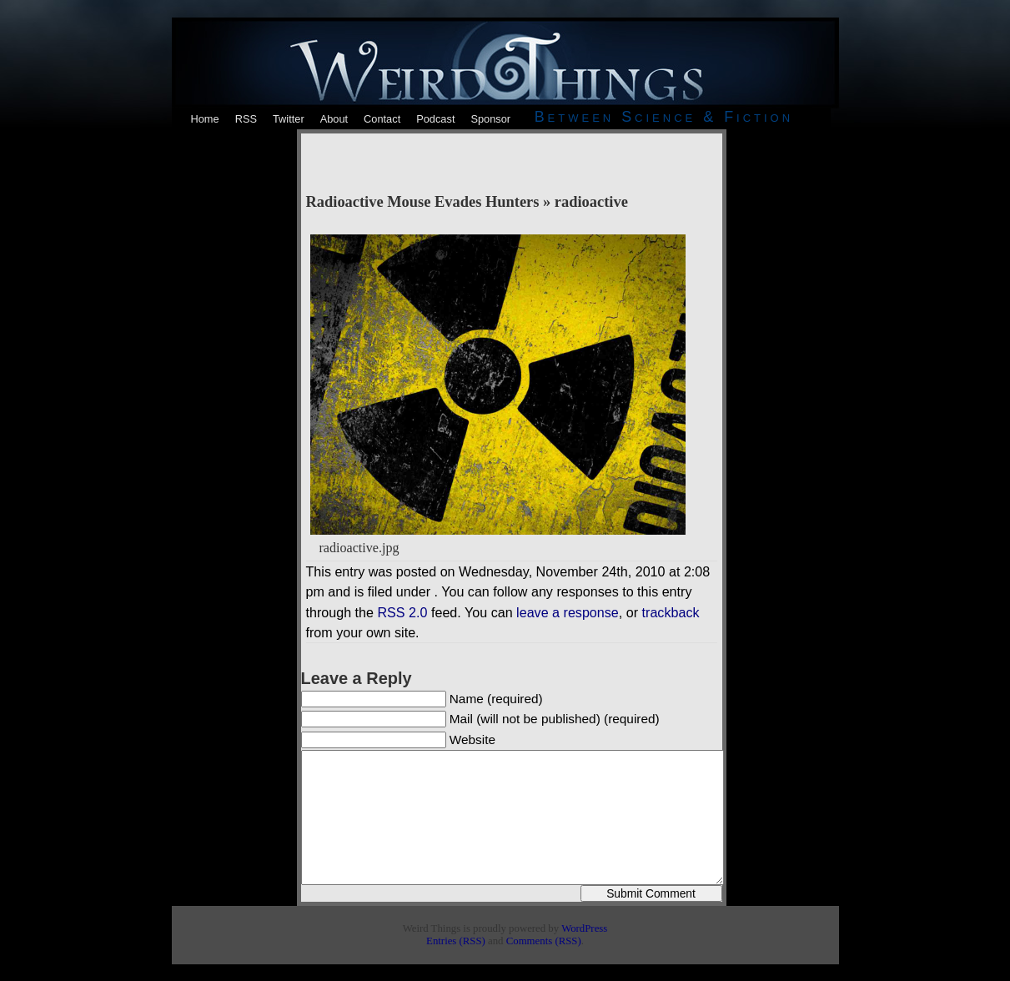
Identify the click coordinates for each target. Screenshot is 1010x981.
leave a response (567, 612)
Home (205, 119)
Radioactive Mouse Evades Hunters (423, 202)
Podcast (435, 119)
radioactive (591, 202)
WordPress (584, 928)
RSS (246, 119)
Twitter (288, 119)
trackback (671, 612)
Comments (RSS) (543, 941)
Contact (382, 119)
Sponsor (490, 119)
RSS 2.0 (402, 612)
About (334, 119)
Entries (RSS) (455, 941)
